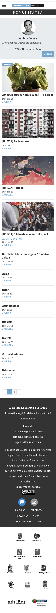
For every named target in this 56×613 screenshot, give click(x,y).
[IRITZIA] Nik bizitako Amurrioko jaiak (25, 234)
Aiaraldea (7, 195)
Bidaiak (7, 322)
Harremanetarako (24, 521)
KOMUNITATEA (28, 12)
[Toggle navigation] (4, 5)
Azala (5, 273)
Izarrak (6, 338)
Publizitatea (22, 515)
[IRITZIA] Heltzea (13, 187)
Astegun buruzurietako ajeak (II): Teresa (27, 95)
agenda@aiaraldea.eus (28, 442)
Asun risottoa (10, 306)
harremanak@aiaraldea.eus (28, 431)
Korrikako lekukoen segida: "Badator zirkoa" (25, 255)
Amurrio (6, 102)
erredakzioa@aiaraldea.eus (28, 436)
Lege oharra (36, 510)
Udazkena (8, 370)
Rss (39, 521)
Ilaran (5, 289)
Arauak (36, 515)
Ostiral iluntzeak (12, 354)
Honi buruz (19, 510)
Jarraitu (48, 53)
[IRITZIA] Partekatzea (15, 141)
